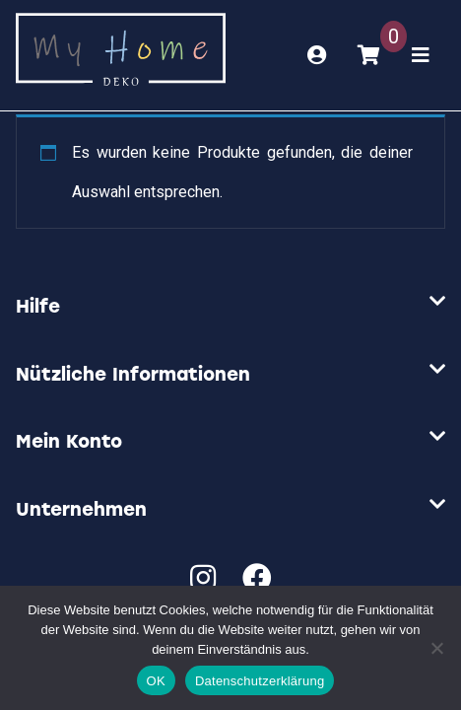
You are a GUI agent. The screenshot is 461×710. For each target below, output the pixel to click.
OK (156, 681)
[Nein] (436, 648)
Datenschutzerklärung (259, 681)
